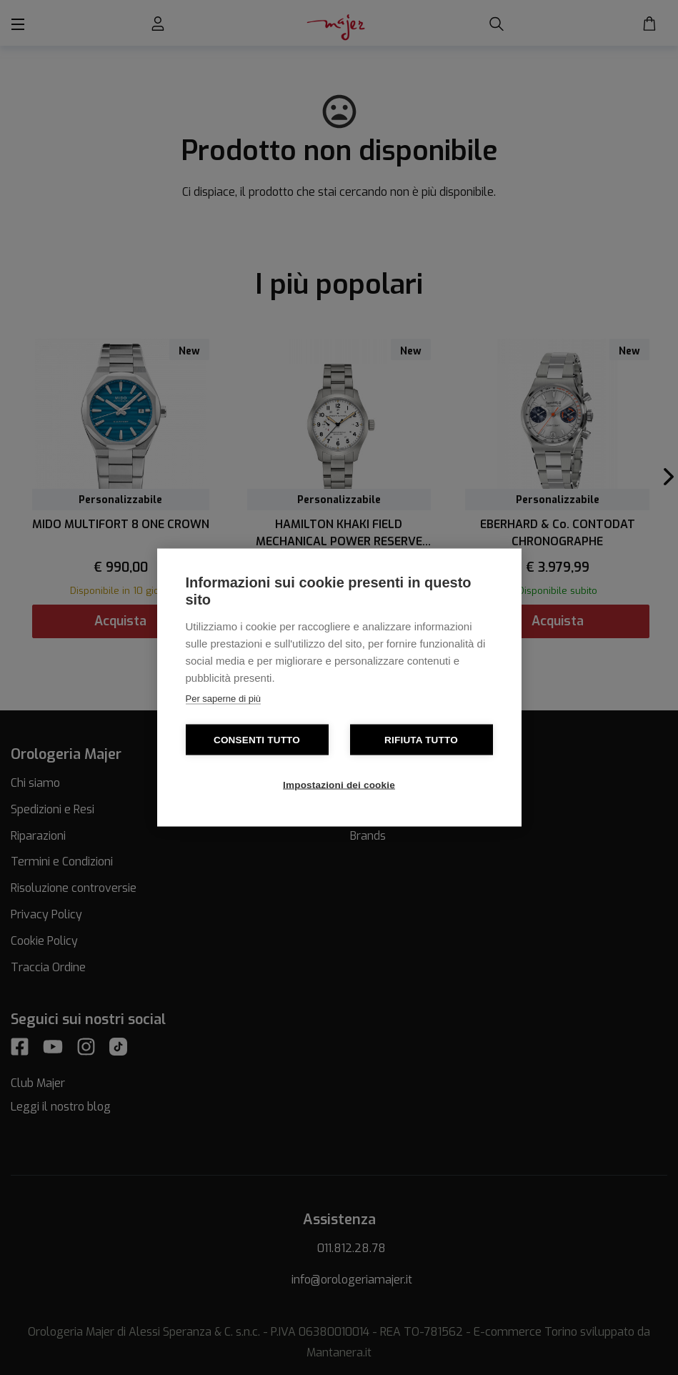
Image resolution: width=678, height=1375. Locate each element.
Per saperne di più (223, 698)
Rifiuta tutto (421, 740)
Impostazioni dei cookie (339, 785)
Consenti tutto (257, 740)
